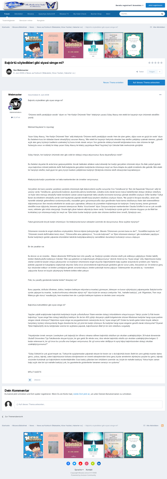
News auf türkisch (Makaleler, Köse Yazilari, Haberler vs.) (50, 73)
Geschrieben (38, 95)
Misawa (31, 14)
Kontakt (89, 470)
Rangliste (40, 20)
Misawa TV (64, 14)
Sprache (79, 470)
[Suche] (131, 14)
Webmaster (22, 70)
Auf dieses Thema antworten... (31, 404)
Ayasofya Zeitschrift (46, 14)
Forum (7, 15)
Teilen (140, 72)
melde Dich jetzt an (81, 394)
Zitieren (37, 380)
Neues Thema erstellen (113, 82)
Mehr (108, 14)
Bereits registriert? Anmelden (129, 5)
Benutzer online (26, 20)
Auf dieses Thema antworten (146, 82)
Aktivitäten (18, 14)
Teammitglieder (8, 20)
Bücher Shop (96, 14)
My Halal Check (79, 14)
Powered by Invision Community (83, 475)
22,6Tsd (15, 117)
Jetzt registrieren (155, 5)
